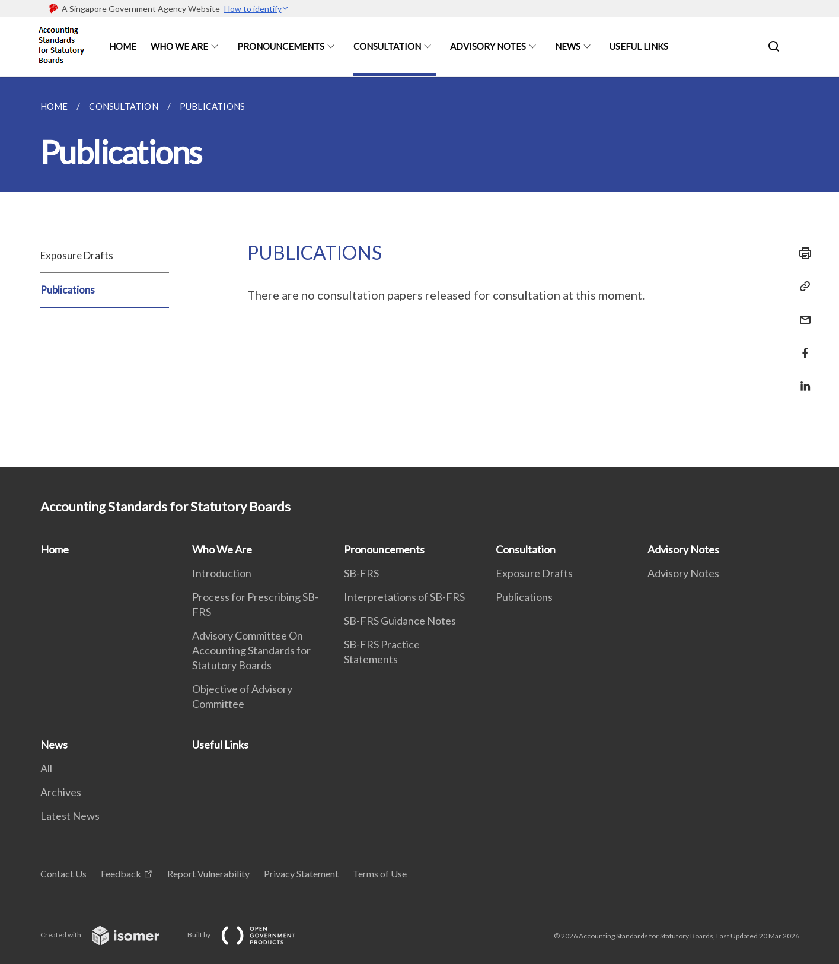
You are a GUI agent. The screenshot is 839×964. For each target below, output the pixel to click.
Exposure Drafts (76, 255)
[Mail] (801, 312)
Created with (109, 934)
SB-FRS (361, 573)
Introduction (221, 573)
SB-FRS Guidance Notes (400, 620)
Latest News (70, 815)
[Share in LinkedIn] (801, 378)
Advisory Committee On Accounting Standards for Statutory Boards (251, 650)
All (46, 768)
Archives (60, 791)
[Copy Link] (801, 286)
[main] (419, 272)
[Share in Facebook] (801, 345)
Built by (250, 934)
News (567, 46)
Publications (67, 290)
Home (122, 46)
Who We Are (179, 46)
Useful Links (639, 46)
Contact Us (63, 873)
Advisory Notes (488, 46)
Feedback (121, 873)
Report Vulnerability (208, 873)
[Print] (801, 253)
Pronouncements (280, 46)
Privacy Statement (301, 873)
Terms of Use (380, 873)
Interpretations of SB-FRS (404, 596)
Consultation (387, 46)
